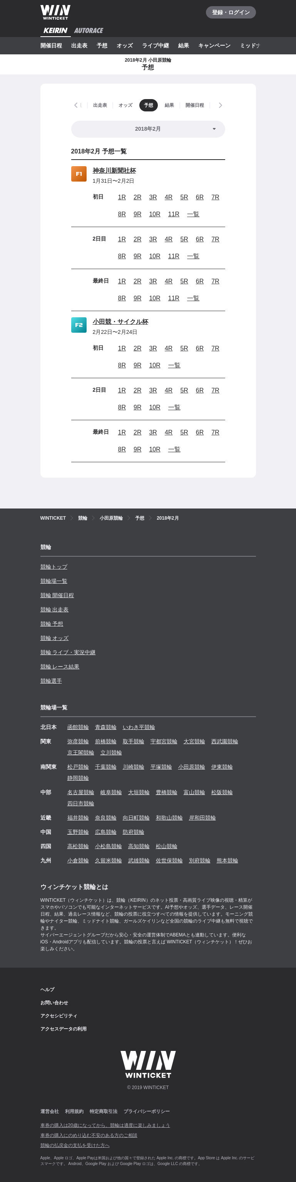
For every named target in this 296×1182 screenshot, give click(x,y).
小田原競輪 (191, 767)
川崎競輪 (133, 767)
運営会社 (49, 1111)
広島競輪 (106, 832)
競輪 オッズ (54, 638)
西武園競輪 (224, 741)
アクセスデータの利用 (63, 1029)
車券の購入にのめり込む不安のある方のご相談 (88, 1135)
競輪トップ (53, 567)
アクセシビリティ (58, 1016)
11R (173, 214)
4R (168, 197)
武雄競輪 (139, 860)
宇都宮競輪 (164, 741)
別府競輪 (200, 860)
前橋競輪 (106, 741)
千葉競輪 (106, 767)
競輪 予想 (52, 624)
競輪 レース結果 (60, 666)
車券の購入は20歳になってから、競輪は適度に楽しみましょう (105, 1125)
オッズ (125, 45)
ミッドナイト (256, 45)
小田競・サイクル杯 (120, 321)
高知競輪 (139, 846)
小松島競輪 (108, 846)
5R (184, 197)
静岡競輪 (78, 778)
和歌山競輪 (169, 818)
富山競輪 (194, 792)
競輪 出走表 (54, 609)
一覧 (193, 214)
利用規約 (74, 1111)
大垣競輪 (139, 792)
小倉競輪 (78, 860)
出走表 (79, 45)
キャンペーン (214, 45)
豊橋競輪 (166, 792)
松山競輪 (166, 846)
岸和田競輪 (202, 818)
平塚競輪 (161, 767)
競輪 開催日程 (57, 595)
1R (122, 197)
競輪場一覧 (53, 581)
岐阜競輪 (111, 792)
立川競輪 (111, 752)
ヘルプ (47, 989)
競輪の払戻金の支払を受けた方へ (75, 1145)
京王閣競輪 (80, 752)
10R (154, 214)
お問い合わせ (54, 1002)
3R (153, 197)
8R (122, 214)
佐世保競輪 (169, 860)
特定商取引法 (103, 1111)
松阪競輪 (222, 792)
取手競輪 (133, 741)
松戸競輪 (78, 767)
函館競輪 (78, 727)
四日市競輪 (80, 803)
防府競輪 (133, 832)
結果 (183, 45)
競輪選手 (51, 681)
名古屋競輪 (80, 792)
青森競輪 (106, 727)
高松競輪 (78, 846)
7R (215, 197)
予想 (102, 45)
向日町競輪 (136, 818)
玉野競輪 (78, 832)
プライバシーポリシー (147, 1111)
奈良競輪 (106, 818)
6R (200, 197)
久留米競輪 (108, 860)
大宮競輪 (194, 741)
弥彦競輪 (78, 741)
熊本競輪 (227, 860)
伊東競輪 (222, 767)
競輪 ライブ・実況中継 (68, 652)
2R (137, 197)
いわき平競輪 (139, 727)
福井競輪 (78, 818)
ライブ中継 (155, 45)
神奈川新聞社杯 (114, 170)
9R (137, 214)
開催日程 (51, 45)
